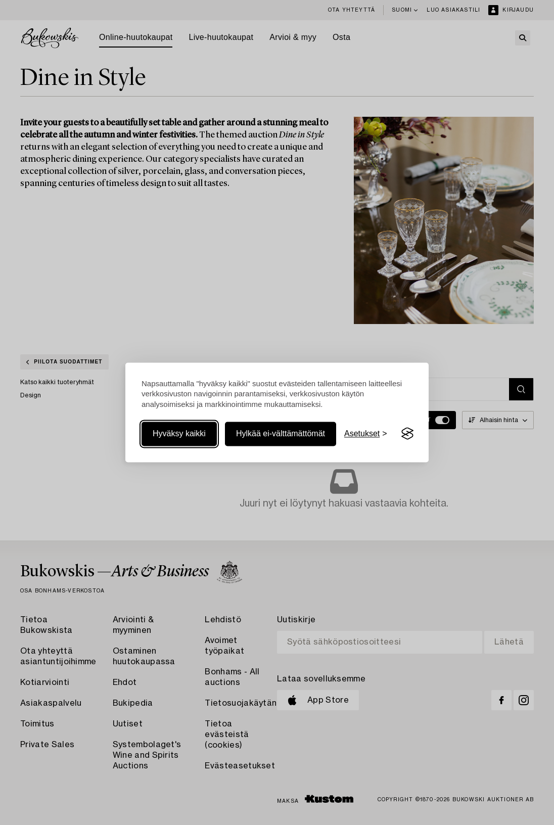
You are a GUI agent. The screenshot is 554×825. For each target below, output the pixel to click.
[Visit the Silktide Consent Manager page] (407, 434)
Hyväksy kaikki (179, 433)
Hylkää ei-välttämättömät (280, 433)
